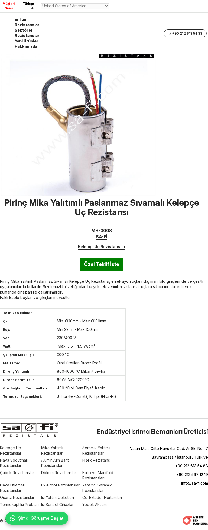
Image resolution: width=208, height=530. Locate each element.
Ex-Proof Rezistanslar (60, 485)
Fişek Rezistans (96, 460)
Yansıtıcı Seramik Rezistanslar (97, 488)
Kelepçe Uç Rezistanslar (101, 246)
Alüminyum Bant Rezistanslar (55, 463)
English (28, 8)
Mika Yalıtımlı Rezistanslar (52, 450)
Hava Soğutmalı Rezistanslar (14, 463)
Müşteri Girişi (8, 6)
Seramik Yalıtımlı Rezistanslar (96, 450)
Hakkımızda (26, 46)
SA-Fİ (101, 236)
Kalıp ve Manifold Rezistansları (97, 475)
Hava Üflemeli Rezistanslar (12, 488)
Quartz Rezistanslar (17, 497)
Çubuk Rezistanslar (17, 472)
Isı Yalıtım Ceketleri (57, 497)
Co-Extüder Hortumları (102, 497)
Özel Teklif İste (101, 264)
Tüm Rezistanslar (27, 22)
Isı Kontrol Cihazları (57, 504)
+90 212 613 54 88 (185, 33)
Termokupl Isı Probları (19, 504)
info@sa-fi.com (194, 483)
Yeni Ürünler (26, 41)
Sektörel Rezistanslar (27, 33)
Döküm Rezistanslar (58, 472)
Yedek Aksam (94, 504)
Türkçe (28, 4)
